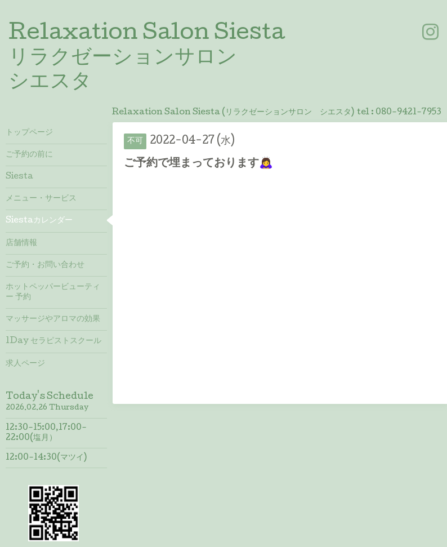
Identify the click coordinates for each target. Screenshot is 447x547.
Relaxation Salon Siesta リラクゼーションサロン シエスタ (146, 58)
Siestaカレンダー (39, 220)
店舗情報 (21, 243)
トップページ (29, 132)
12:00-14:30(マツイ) (46, 457)
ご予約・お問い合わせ (45, 265)
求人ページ (25, 363)
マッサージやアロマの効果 (53, 319)
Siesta (19, 176)
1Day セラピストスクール (53, 341)
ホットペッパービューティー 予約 (53, 292)
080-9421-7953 (408, 112)
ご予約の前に (29, 154)
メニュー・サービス (41, 198)
